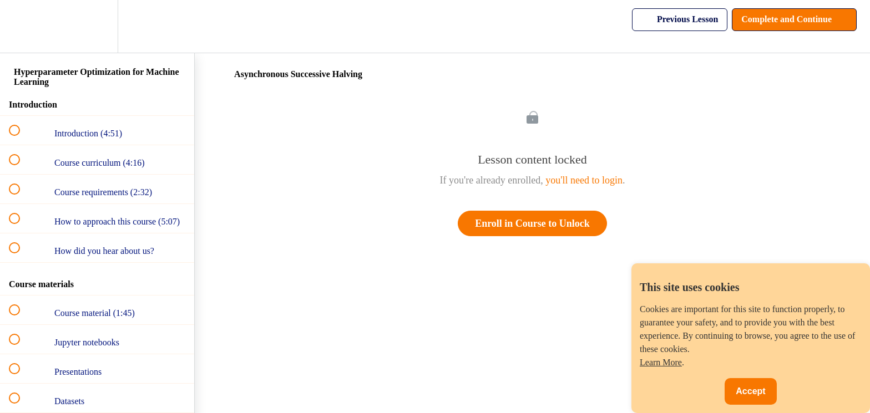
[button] (20, 26)
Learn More (661, 362)
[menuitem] (97, 26)
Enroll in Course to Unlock (532, 223)
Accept (750, 391)
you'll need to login (584, 180)
